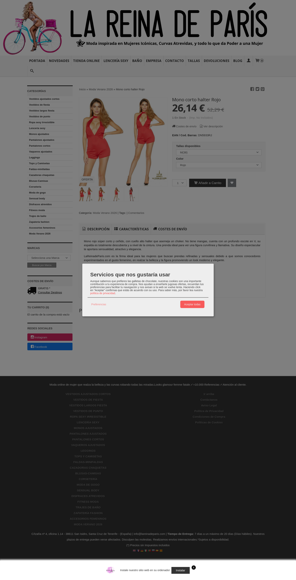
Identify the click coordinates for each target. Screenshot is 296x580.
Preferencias (98, 304)
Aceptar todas (192, 304)
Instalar (180, 570)
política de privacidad (102, 293)
